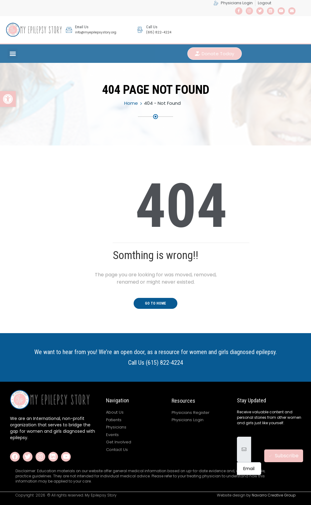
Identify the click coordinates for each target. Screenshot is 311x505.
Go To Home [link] (155, 303)
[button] (13, 54)
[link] (8, 99)
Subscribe (284, 455)
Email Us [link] (81, 27)
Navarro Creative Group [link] (274, 495)
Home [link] (131, 103)
